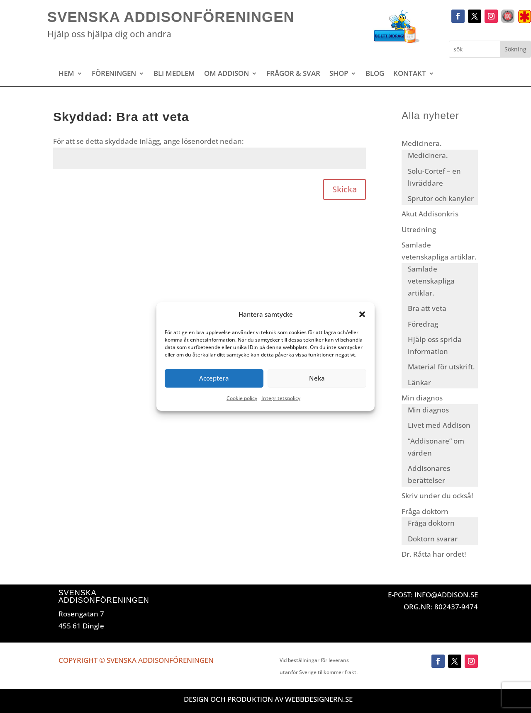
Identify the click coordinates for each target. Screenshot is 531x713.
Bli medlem (174, 74)
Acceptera (214, 378)
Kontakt (409, 74)
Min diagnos (422, 398)
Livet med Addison (439, 425)
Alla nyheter (430, 115)
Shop (338, 74)
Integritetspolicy (280, 398)
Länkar (419, 382)
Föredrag (423, 324)
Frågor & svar (293, 74)
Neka (317, 378)
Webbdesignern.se (319, 699)
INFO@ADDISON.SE (446, 594)
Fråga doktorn (425, 511)
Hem (66, 74)
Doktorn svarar (433, 538)
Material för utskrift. (441, 366)
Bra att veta (427, 308)
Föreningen (114, 74)
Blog (374, 74)
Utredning (419, 229)
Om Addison (226, 74)
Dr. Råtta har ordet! (434, 554)
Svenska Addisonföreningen (171, 17)
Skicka (344, 189)
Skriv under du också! (437, 495)
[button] (362, 314)
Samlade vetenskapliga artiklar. (431, 281)
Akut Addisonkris (430, 213)
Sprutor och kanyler (441, 198)
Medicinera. (422, 143)
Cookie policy (242, 398)
